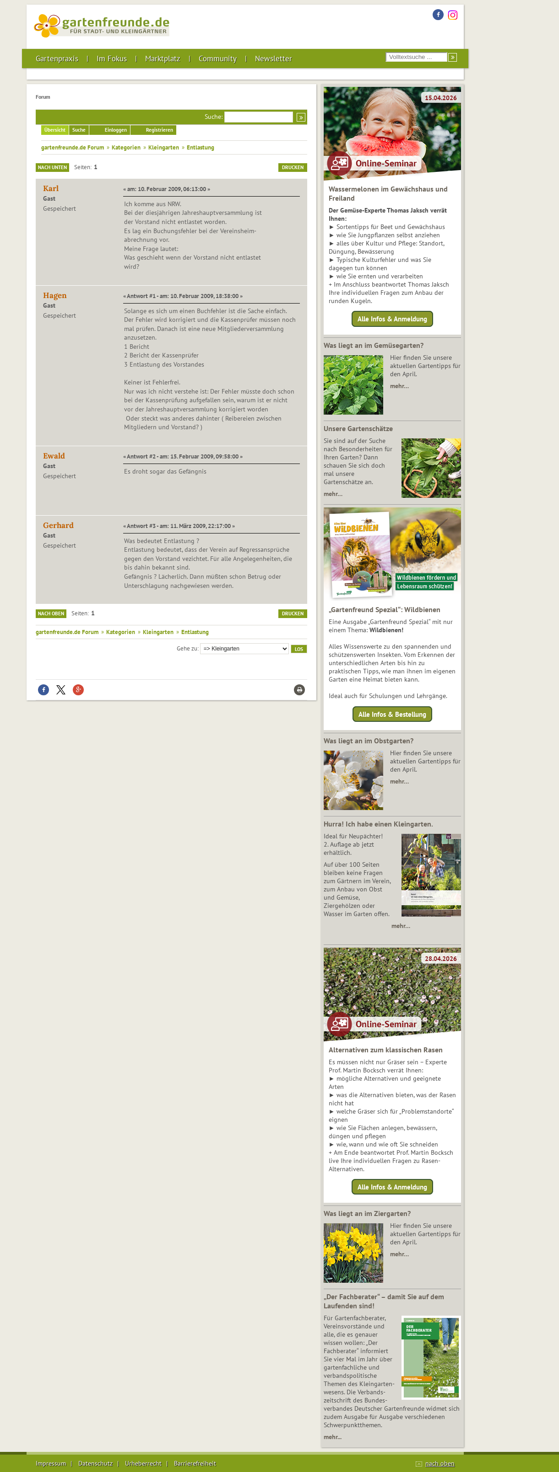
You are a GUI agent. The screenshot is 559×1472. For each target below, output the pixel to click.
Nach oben (51, 613)
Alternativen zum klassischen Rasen (386, 1049)
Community (218, 58)
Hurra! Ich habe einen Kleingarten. (378, 823)
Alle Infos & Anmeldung (392, 319)
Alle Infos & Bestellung (392, 713)
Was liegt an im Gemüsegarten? (373, 345)
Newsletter (273, 58)
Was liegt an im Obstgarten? (368, 740)
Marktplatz (162, 58)
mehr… (399, 386)
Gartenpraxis (57, 58)
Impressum (51, 1463)
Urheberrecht (143, 1463)
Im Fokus (112, 58)
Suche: (214, 116)
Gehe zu (187, 648)
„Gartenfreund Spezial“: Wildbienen (384, 609)
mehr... (333, 1437)
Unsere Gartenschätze (358, 428)
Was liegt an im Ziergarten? (367, 1213)
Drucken (293, 167)
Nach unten (52, 167)
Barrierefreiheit (195, 1463)
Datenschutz (95, 1463)
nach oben (440, 1463)
